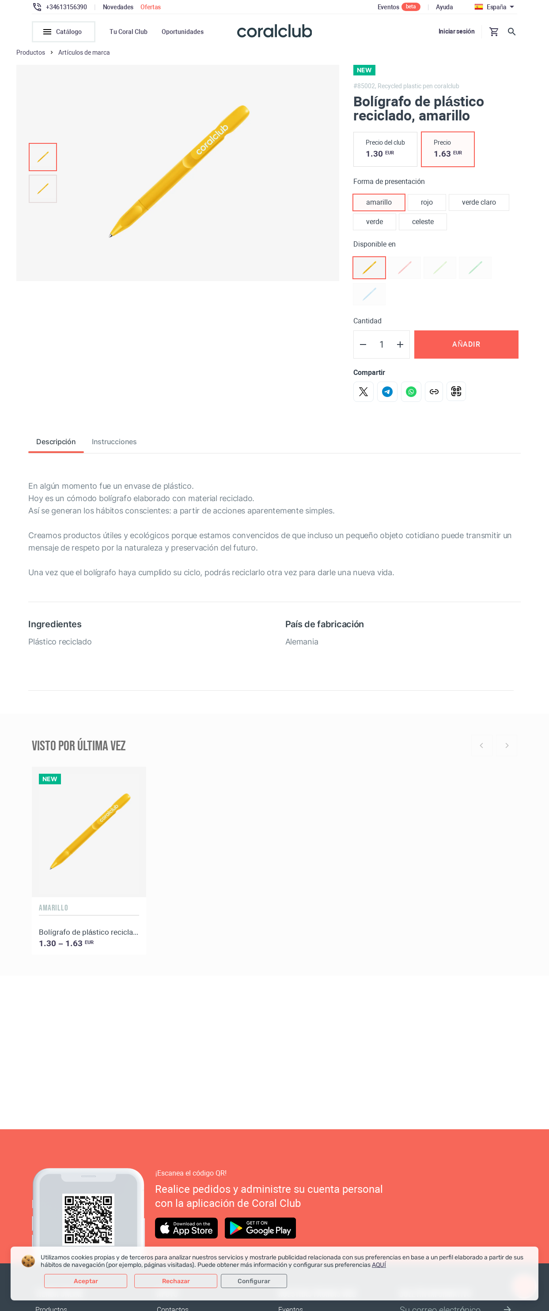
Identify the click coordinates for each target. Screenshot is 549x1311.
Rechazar (176, 1281)
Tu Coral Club (129, 31)
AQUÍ (379, 1265)
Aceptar (86, 1281)
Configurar (254, 1281)
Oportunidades (183, 32)
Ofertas (150, 7)
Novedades (118, 7)
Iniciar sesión (457, 31)
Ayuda (444, 7)
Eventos (388, 7)
